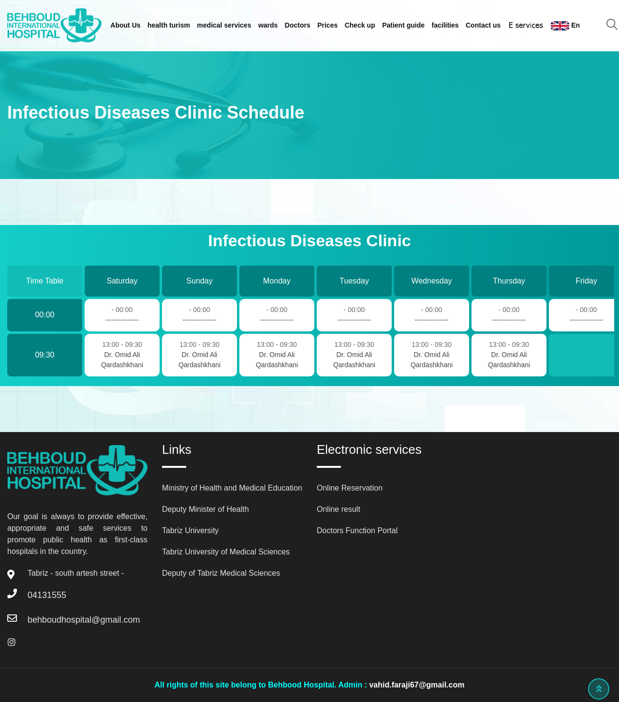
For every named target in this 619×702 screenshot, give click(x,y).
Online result (338, 509)
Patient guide (403, 25)
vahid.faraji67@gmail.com (416, 685)
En (565, 25)
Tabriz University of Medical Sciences (226, 552)
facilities (445, 25)
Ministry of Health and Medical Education (232, 488)
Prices (327, 25)
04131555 (47, 595)
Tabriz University (190, 530)
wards (268, 25)
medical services (224, 25)
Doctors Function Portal (357, 530)
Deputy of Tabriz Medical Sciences (221, 573)
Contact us (483, 25)
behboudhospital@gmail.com (84, 620)
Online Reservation (350, 488)
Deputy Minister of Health (205, 509)
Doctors (297, 25)
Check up (360, 25)
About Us (125, 25)
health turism (168, 25)
